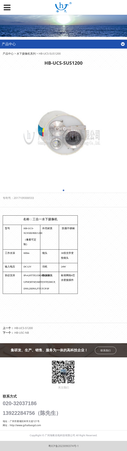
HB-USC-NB (21, 332)
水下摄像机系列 (26, 53)
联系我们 (106, 350)
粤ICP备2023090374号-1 (63, 446)
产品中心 (8, 53)
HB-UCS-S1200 (23, 328)
